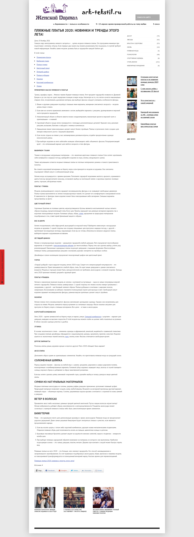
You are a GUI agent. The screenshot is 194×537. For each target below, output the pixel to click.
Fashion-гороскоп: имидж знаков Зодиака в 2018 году (45, 510)
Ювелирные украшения (135, 66)
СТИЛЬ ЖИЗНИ (132, 62)
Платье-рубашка (43, 75)
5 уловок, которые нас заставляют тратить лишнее (75, 510)
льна (67, 336)
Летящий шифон (43, 72)
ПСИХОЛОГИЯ (131, 54)
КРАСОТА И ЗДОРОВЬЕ (134, 43)
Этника (39, 86)
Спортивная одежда (135, 58)
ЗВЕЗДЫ (130, 40)
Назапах (40, 79)
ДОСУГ (129, 36)
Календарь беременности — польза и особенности (68, 24)
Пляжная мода (132, 51)
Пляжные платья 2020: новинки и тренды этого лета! (54, 461)
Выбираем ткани (43, 61)
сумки (81, 213)
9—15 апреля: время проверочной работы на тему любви (122, 24)
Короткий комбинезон (45, 82)
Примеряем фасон (44, 57)
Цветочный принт (43, 68)
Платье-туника (42, 64)
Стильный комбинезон (93, 316)
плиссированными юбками (63, 245)
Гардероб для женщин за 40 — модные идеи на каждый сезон (150, 114)
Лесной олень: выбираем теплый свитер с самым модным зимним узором (106, 511)
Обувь (129, 47)
